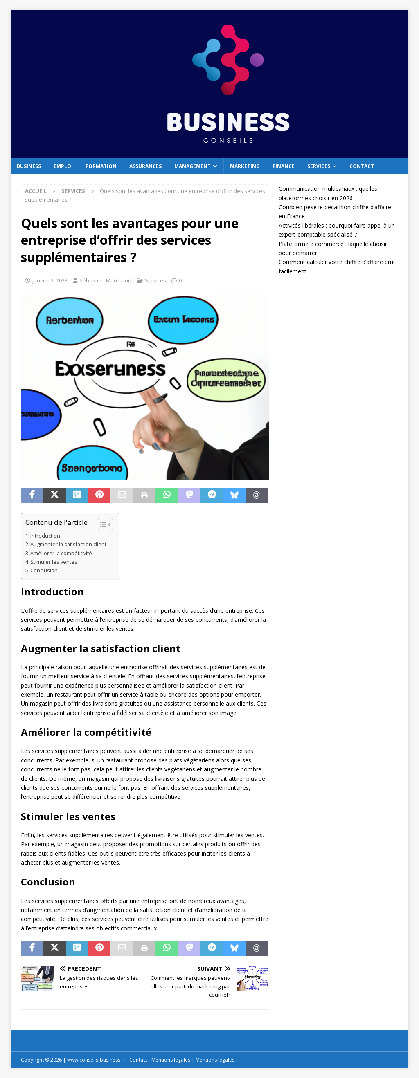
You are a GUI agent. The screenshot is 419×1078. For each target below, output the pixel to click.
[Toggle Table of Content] (101, 524)
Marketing (245, 166)
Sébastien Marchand (105, 280)
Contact (361, 166)
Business (29, 166)
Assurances (145, 166)
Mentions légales (215, 1059)
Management (192, 166)
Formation (101, 166)
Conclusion (44, 570)
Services (318, 166)
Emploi (63, 166)
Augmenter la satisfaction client (68, 544)
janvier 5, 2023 (50, 280)
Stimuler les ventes (53, 561)
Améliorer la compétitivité (61, 553)
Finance (284, 166)
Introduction (45, 535)
